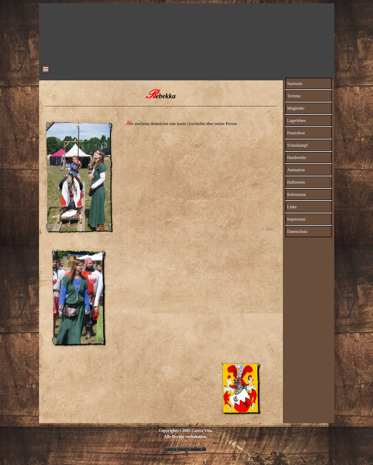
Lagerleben (296, 120)
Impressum (296, 219)
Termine (294, 96)
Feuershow (296, 133)
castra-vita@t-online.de (185, 449)
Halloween (296, 182)
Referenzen (296, 194)
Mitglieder (296, 108)
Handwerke (296, 157)
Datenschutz (297, 231)
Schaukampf (297, 145)
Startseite (295, 83)
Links (292, 207)
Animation (296, 170)
